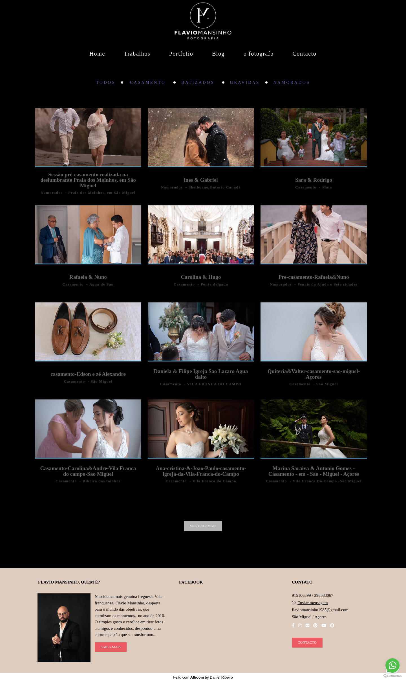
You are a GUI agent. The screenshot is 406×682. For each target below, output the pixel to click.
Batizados (199, 82)
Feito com (203, 677)
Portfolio (181, 54)
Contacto (304, 54)
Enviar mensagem (312, 603)
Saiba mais (111, 647)
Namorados (291, 82)
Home (97, 54)
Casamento (149, 82)
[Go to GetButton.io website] (392, 676)
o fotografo (259, 54)
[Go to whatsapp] (392, 665)
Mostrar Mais (203, 526)
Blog (218, 54)
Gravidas (245, 82)
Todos (105, 82)
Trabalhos (137, 54)
